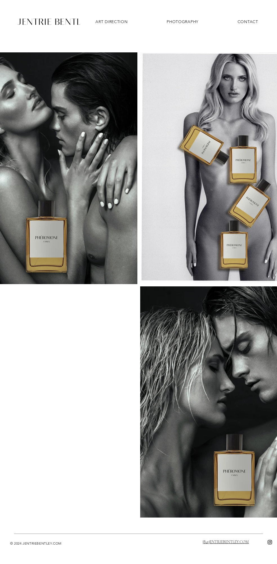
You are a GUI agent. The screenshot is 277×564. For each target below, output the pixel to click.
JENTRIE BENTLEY (54, 21)
